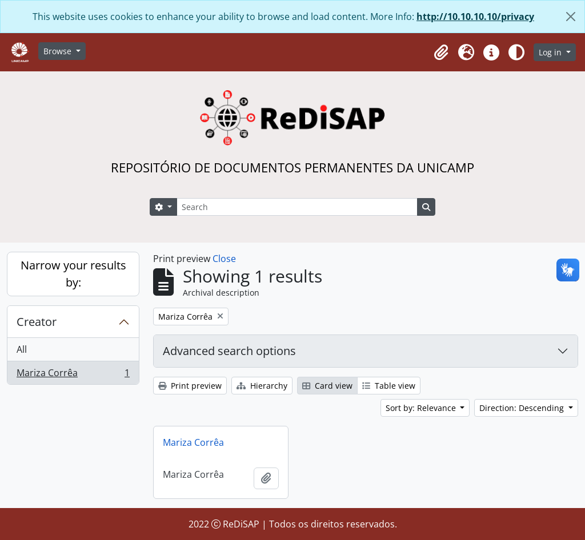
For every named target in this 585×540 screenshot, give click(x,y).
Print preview (190, 385)
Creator (37, 321)
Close (224, 258)
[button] (441, 52)
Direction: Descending (522, 407)
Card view (327, 385)
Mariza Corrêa (73, 375)
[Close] (570, 17)
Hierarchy (262, 385)
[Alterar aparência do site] (516, 52)
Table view (388, 385)
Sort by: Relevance (422, 407)
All (22, 349)
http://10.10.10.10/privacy (475, 16)
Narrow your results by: (73, 273)
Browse (58, 51)
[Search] (297, 207)
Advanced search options (229, 350)
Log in (551, 52)
